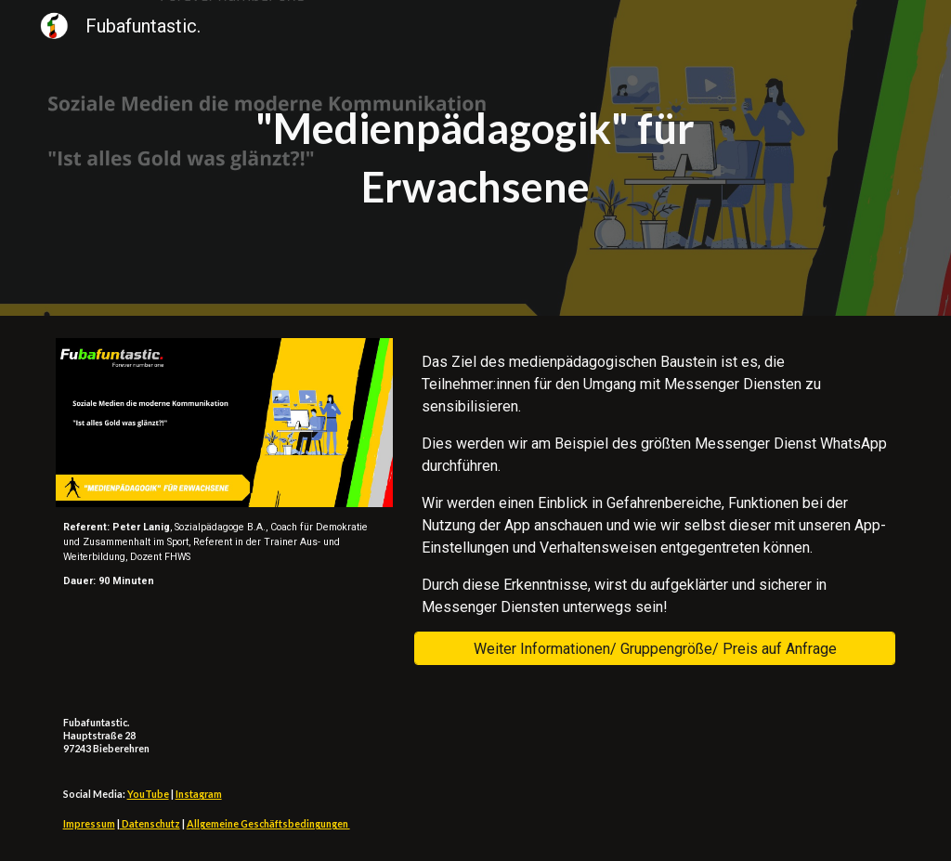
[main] (475, 157)
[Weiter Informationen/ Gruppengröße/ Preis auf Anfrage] (654, 648)
